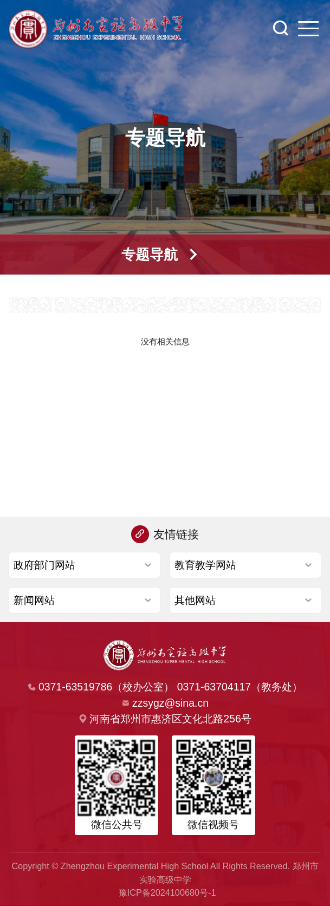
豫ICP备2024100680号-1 (167, 892)
